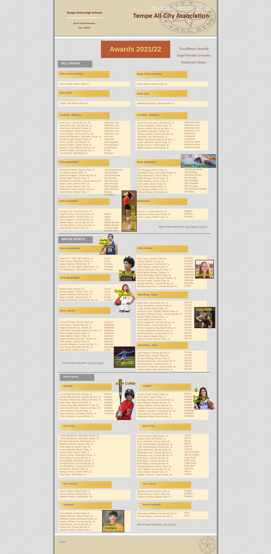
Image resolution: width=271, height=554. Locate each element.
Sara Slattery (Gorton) (196, 226)
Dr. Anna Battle (96, 363)
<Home (62, 542)
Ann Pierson (169, 524)
